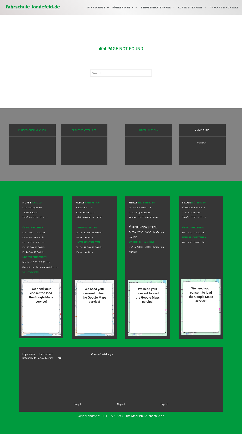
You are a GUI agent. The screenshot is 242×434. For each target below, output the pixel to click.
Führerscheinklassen (32, 130)
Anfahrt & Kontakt (224, 7)
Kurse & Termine (190, 7)
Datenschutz (46, 354)
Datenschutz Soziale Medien (37, 358)
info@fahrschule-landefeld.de (145, 416)
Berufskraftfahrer (156, 7)
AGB (60, 358)
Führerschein (123, 7)
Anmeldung (202, 130)
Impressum (28, 354)
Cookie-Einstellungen (102, 354)
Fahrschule (96, 7)
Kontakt (202, 143)
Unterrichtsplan (149, 130)
